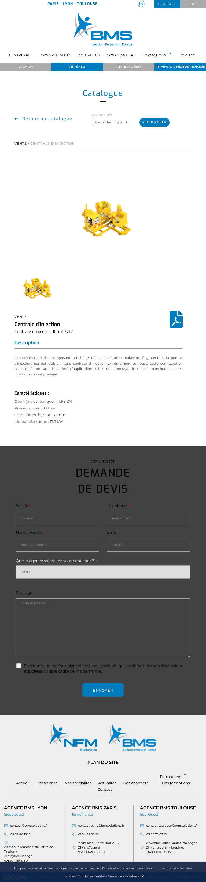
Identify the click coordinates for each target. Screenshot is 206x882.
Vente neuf (77, 67)
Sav (193, 4)
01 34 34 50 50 (88, 834)
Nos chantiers (120, 55)
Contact (167, 4)
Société (24, 505)
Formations (158, 55)
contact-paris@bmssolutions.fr (101, 825)
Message (25, 592)
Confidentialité (91, 876)
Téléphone (118, 505)
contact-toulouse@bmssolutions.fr (172, 825)
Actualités (89, 55)
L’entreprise (21, 55)
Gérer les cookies (123, 876)
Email (113, 532)
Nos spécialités (56, 55)
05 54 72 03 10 (156, 834)
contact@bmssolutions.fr (29, 825)
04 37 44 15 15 (20, 834)
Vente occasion (129, 67)
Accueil (23, 783)
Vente (20, 143)
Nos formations (176, 783)
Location (26, 67)
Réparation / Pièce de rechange (180, 67)
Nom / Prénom (31, 532)
